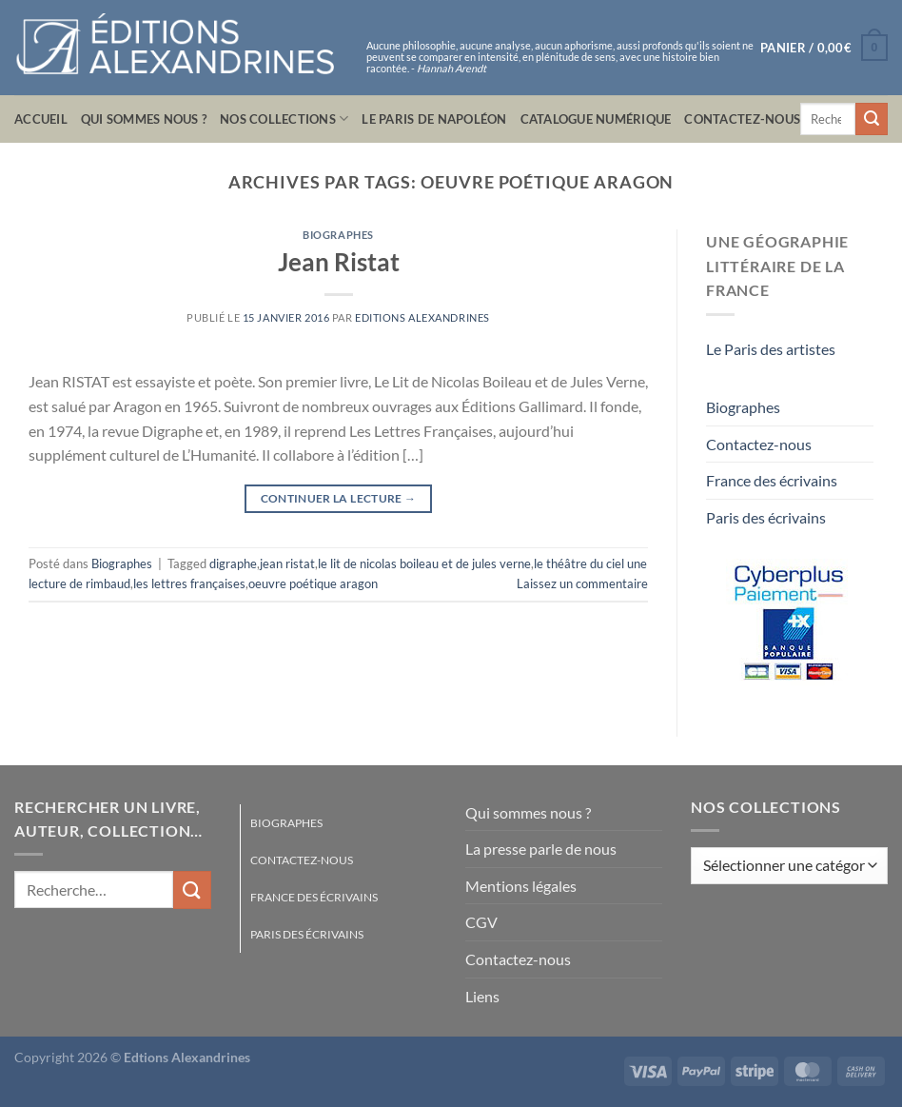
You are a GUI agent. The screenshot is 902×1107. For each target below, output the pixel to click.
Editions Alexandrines (422, 317)
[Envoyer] (871, 119)
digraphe (233, 563)
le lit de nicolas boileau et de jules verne (424, 563)
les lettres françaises (189, 583)
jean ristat (287, 563)
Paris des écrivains (766, 517)
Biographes (338, 234)
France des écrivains (771, 480)
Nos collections (284, 118)
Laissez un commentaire (582, 583)
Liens (482, 996)
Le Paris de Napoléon (434, 119)
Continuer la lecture (339, 498)
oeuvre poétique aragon (313, 583)
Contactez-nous (742, 119)
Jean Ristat (339, 261)
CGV (481, 922)
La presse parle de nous (541, 849)
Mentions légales (521, 886)
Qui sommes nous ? (143, 119)
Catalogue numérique (596, 119)
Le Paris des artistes (770, 349)
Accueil (41, 119)
